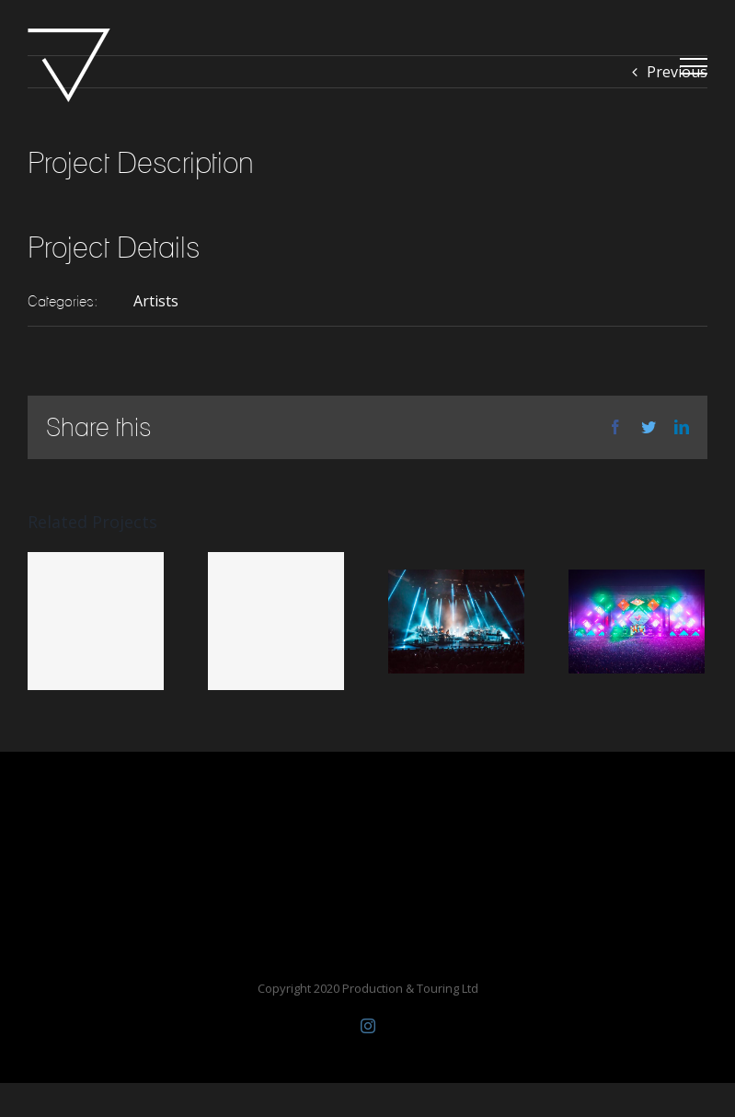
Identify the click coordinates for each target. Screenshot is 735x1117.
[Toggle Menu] (693, 66)
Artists (155, 301)
